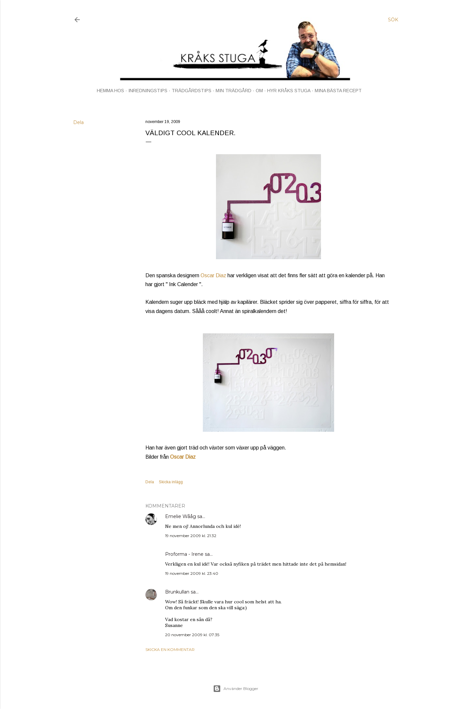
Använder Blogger (235, 689)
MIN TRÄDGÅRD (233, 90)
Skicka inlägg (171, 482)
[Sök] (393, 20)
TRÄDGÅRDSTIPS (191, 90)
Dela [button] (78, 122)
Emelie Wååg (180, 516)
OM (259, 90)
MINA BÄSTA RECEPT (338, 90)
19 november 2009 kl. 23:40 (191, 573)
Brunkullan (177, 592)
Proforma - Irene (184, 554)
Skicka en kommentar (170, 649)
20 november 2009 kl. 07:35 (192, 634)
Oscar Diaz (213, 275)
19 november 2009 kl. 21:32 (190, 535)
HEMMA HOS (110, 90)
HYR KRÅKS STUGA (288, 90)
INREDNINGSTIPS (147, 90)
